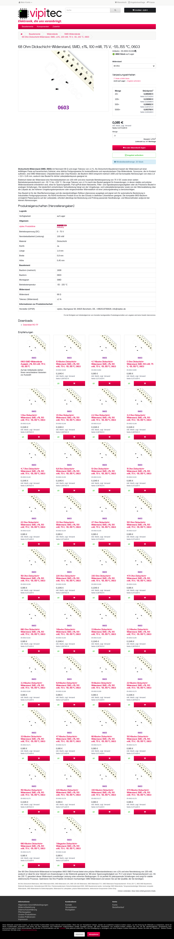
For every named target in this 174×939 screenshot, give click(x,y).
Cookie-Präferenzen (26, 917)
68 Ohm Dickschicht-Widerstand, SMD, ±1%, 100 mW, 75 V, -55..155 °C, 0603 (55, 37)
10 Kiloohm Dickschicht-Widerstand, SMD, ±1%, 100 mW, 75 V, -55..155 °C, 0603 (68, 364)
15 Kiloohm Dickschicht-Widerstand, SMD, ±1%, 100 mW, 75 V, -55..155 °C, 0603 (103, 685)
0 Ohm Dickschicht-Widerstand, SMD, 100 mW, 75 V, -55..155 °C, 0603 (140, 364)
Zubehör (56, 27)
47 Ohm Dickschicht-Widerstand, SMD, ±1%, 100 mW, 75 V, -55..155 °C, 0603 (103, 524)
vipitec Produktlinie (27, 226)
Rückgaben (70, 910)
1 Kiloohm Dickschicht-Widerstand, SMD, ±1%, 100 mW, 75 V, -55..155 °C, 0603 (68, 631)
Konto (114, 905)
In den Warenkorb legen (134, 148)
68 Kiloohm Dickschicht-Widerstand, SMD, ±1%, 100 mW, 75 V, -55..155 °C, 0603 (103, 739)
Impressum (23, 919)
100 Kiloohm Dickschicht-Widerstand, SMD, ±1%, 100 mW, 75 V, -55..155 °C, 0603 (139, 739)
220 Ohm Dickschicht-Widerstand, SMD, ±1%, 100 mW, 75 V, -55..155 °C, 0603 (68, 578)
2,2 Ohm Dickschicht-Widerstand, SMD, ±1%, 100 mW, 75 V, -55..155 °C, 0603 (103, 417)
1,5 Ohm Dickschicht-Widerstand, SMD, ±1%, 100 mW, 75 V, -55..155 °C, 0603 (68, 417)
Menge (115, 132)
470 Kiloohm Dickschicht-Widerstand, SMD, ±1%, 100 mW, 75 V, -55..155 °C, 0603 (139, 792)
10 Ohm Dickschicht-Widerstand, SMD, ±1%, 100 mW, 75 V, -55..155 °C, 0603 (103, 471)
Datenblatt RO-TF (30, 325)
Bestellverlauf (118, 907)
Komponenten (43, 27)
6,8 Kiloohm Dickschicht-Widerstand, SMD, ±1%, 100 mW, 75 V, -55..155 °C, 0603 (68, 685)
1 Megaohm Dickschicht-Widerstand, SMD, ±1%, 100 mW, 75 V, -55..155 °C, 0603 (68, 846)
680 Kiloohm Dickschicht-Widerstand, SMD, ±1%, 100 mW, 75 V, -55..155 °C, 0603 (33, 846)
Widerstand (117, 62)
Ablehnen (79, 934)
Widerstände (52, 34)
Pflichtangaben (24, 912)
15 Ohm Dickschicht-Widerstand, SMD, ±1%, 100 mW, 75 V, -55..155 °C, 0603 (139, 471)
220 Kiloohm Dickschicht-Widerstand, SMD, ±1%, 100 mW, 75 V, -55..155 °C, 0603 (68, 792)
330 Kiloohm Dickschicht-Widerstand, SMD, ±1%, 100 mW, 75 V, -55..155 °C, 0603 (103, 792)
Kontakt (68, 905)
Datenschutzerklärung (27, 910)
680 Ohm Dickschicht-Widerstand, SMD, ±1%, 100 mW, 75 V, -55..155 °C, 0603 (33, 631)
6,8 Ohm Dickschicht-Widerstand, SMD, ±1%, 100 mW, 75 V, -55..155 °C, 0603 (68, 471)
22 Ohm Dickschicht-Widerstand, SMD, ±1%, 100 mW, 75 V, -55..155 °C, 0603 (33, 524)
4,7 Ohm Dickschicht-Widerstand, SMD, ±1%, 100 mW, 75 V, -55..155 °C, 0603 (33, 471)
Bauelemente (27, 27)
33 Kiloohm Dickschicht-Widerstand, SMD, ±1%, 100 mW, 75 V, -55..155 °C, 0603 (33, 739)
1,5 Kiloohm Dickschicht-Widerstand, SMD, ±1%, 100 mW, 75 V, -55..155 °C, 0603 (103, 631)
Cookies (62, 928)
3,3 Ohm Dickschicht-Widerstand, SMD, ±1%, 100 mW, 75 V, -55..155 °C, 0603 (139, 417)
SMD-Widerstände (72, 34)
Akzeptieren (93, 934)
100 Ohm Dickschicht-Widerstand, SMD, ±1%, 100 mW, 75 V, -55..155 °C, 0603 (139, 524)
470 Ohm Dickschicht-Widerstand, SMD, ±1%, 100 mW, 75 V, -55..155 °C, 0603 (139, 578)
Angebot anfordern (134, 81)
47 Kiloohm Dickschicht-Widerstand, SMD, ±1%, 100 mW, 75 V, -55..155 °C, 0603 (68, 739)
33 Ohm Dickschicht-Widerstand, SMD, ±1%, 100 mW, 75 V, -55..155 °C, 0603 (68, 524)
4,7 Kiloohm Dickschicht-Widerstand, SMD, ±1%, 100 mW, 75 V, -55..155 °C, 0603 (103, 364)
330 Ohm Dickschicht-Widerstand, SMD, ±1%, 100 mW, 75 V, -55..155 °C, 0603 (103, 578)
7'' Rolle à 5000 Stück (121, 78)
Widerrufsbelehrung (26, 907)
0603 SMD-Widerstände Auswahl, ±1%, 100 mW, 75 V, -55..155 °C (33, 364)
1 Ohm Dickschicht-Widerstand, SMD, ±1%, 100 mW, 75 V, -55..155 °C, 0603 (33, 417)
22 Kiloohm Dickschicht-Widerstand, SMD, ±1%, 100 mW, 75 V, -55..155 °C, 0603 (139, 685)
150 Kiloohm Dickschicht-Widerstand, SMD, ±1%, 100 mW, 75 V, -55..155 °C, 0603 (33, 792)
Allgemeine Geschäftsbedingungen (33, 905)
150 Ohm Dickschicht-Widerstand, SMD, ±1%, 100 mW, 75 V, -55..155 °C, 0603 (33, 578)
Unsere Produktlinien (27, 914)
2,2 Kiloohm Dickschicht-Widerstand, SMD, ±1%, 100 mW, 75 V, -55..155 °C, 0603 (139, 631)
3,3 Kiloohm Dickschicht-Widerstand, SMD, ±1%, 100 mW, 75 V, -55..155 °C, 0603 (33, 685)
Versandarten (71, 907)
